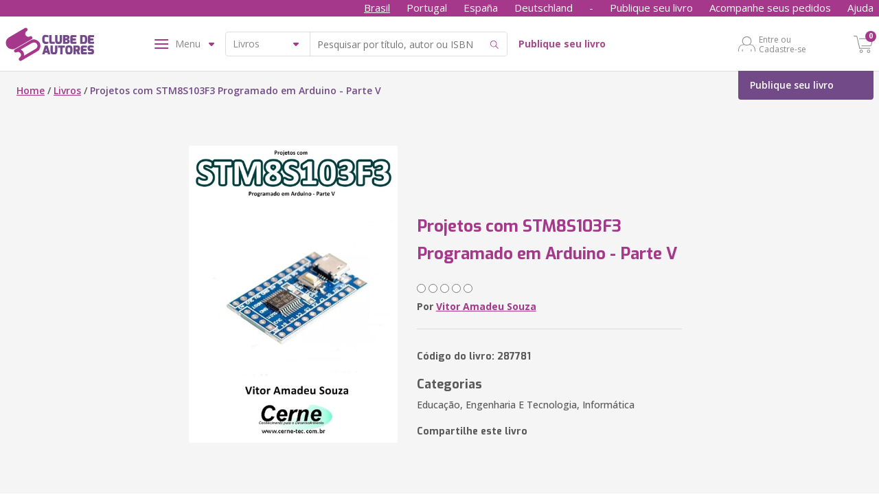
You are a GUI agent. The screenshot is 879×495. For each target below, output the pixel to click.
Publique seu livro (651, 7)
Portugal (427, 7)
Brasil (377, 7)
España (481, 7)
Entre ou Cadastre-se (782, 44)
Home (30, 90)
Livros (67, 90)
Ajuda (860, 7)
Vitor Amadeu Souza (486, 306)
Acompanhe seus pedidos (770, 7)
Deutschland (543, 7)
